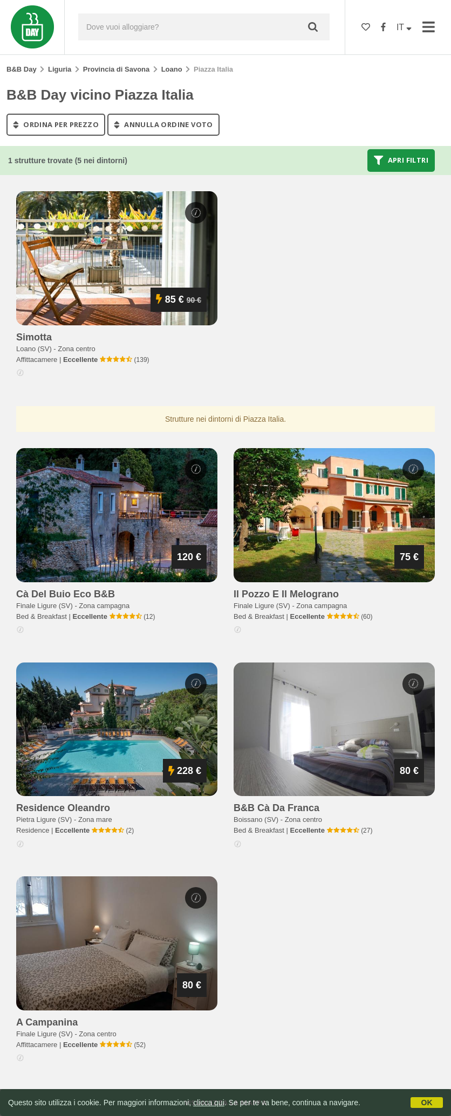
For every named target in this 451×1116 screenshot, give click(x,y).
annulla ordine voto (163, 124)
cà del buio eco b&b (65, 594)
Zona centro (76, 349)
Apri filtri (401, 160)
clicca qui (208, 1102)
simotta (34, 337)
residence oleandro (63, 808)
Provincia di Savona (116, 69)
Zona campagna (104, 606)
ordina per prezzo (56, 124)
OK (427, 1102)
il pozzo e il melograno (286, 594)
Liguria (59, 69)
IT (404, 27)
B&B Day (21, 69)
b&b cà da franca (276, 808)
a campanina (47, 1022)
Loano (171, 69)
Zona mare (95, 819)
